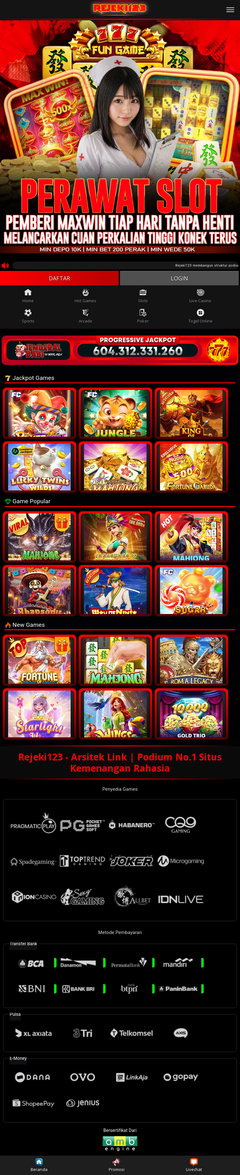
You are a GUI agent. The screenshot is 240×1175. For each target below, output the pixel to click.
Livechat (194, 1165)
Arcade (85, 316)
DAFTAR (59, 278)
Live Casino (200, 295)
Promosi (117, 1165)
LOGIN (179, 278)
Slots (143, 295)
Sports (28, 316)
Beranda (39, 1165)
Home (28, 295)
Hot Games (85, 295)
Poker (143, 316)
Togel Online (200, 316)
